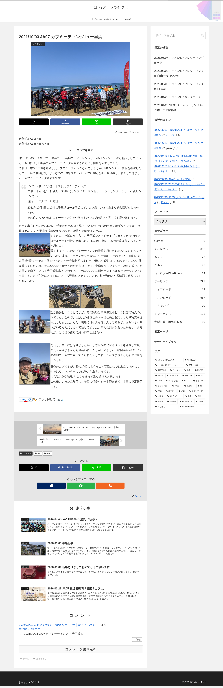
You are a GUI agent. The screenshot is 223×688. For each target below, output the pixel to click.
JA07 (38, 453)
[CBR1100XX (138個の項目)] (195, 365)
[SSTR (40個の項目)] (186, 381)
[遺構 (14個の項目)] (189, 396)
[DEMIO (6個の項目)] (172, 401)
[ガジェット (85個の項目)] (173, 375)
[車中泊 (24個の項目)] (171, 391)
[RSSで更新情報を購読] (88, 486)
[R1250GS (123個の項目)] (161, 370)
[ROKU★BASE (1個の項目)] (192, 407)
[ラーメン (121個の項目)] (175, 370)
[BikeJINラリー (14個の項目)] (175, 396)
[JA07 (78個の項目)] (159, 381)
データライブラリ (165, 341)
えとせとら (26, 453)
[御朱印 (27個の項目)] (189, 386)
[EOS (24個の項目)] (159, 391)
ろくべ (170, 135)
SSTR (47, 453)
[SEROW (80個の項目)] (187, 375)
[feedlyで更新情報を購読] (81, 486)
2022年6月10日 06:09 (29, 631)
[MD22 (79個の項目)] (200, 375)
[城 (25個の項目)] (200, 386)
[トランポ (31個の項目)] (198, 381)
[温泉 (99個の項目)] (188, 370)
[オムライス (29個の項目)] (162, 386)
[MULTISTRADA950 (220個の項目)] (168, 360)
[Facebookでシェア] (65, 121)
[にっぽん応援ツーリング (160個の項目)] (169, 365)
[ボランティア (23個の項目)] (196, 391)
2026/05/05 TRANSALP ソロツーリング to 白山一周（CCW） (179, 73)
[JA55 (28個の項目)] (176, 386)
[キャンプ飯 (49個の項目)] (172, 381)
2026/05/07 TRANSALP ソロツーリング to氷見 (179, 60)
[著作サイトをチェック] (74, 486)
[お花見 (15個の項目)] (159, 396)
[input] (180, 35)
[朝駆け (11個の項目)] (199, 396)
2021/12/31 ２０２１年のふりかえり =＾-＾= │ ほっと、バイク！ (59, 626)
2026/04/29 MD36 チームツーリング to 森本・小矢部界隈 (178, 108)
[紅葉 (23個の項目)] (182, 391)
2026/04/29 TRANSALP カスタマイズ (177, 97)
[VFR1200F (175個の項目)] (194, 360)
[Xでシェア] (34, 121)
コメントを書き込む (81, 651)
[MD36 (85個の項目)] (159, 375)
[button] (128, 121)
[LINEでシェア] (96, 121)
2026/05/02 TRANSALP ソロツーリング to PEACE (179, 86)
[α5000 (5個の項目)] (199, 401)
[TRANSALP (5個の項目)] (186, 401)
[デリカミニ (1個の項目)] (166, 407)
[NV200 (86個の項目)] (199, 370)
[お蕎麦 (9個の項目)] (159, 401)
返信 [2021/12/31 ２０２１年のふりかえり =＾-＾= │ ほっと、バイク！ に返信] (137, 641)
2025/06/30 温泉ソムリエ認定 (172, 179)
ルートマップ (76, 150)
